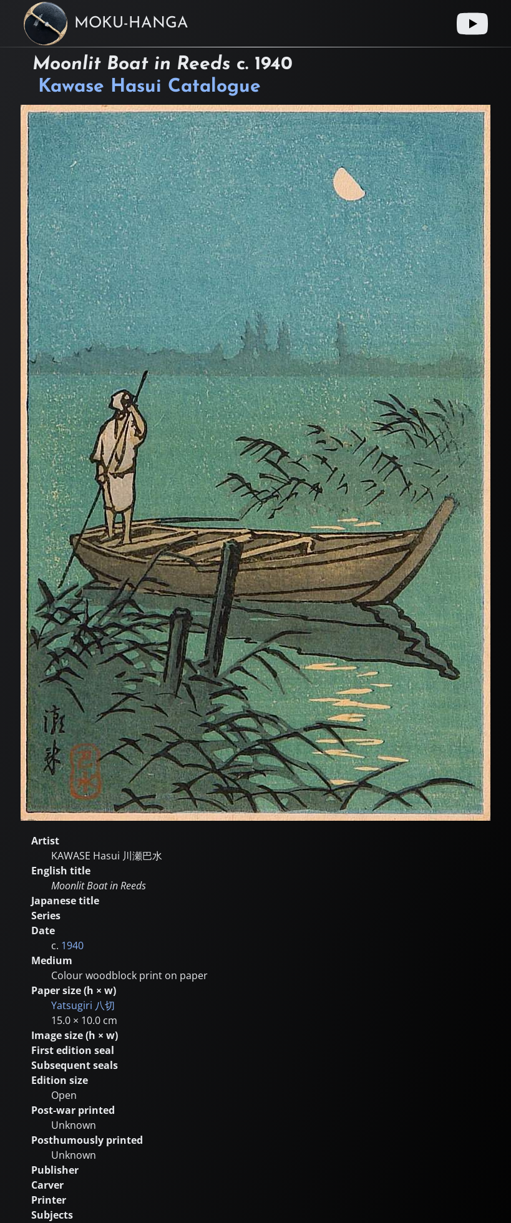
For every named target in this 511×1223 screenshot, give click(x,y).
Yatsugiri (83, 1005)
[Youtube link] (472, 23)
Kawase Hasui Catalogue (149, 87)
